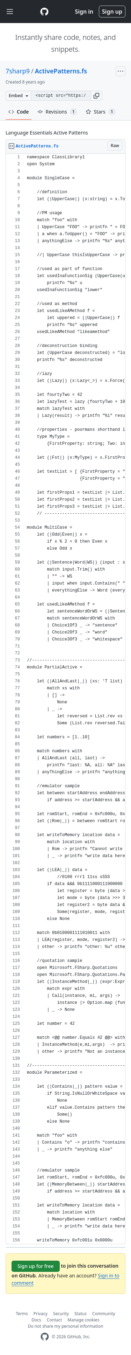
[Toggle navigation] (10, 11)
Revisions (57, 111)
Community (103, 1314)
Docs (36, 1320)
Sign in (84, 11)
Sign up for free (35, 1266)
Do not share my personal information (65, 1326)
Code (18, 111)
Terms (22, 1314)
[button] (96, 96)
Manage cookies (83, 1320)
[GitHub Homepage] (45, 1336)
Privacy (41, 1314)
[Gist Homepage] (44, 11)
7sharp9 (18, 71)
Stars (101, 111)
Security (61, 1314)
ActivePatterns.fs (61, 71)
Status (80, 1314)
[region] (65, 699)
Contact (54, 1320)
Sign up (112, 11)
